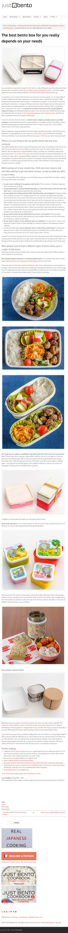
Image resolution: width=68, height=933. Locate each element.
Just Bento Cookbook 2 (27, 265)
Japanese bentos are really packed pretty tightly (21, 261)
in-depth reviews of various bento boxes (20, 760)
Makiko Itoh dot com (35, 917)
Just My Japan (23, 917)
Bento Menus (27, 17)
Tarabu (12, 862)
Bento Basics (14, 17)
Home (5, 17)
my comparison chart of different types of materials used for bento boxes (41, 765)
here (3, 90)
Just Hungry (14, 917)
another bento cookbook (44, 92)
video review (42, 133)
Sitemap (58, 922)
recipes (32, 111)
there (9, 90)
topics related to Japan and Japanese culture (37, 90)
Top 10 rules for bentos (18, 751)
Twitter (38, 773)
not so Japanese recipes (31, 113)
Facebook (31, 773)
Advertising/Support (47, 922)
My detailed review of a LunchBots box (16, 770)
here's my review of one (18, 154)
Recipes (37, 17)
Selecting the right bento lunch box (29, 25)
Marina (17, 862)
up (33, 812)
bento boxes (6, 809)
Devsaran (19, 930)
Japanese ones (50, 113)
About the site (35, 922)
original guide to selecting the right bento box (20, 763)
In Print (53, 17)
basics (4, 804)
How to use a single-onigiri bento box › (53, 812)
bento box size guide (12, 758)
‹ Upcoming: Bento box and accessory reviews (14, 813)
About (46, 17)
